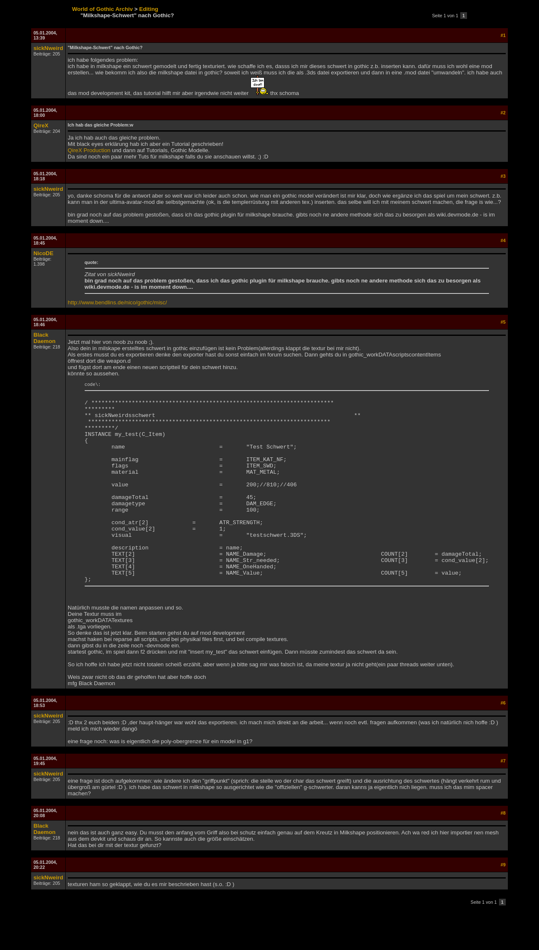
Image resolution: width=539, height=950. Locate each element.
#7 (503, 799)
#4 (503, 240)
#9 (503, 903)
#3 (503, 176)
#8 (503, 851)
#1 (503, 35)
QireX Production (89, 150)
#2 (503, 112)
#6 (503, 741)
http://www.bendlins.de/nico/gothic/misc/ (117, 302)
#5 (503, 322)
